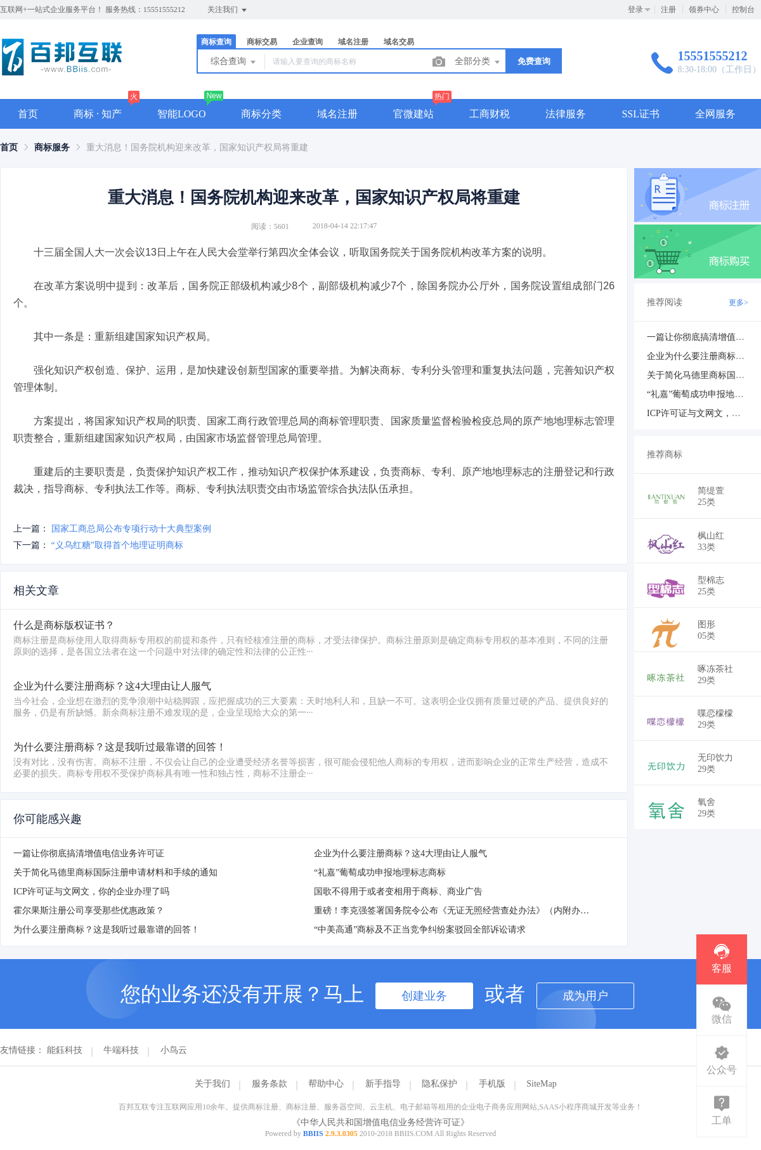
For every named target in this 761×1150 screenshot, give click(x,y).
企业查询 (307, 41)
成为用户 (585, 996)
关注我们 (228, 10)
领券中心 (704, 9)
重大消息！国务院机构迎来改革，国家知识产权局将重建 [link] (197, 147)
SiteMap (541, 1083)
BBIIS (313, 1133)
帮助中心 (326, 1083)
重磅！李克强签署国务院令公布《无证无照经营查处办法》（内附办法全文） (465, 910)
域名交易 (399, 41)
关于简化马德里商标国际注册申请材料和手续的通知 (115, 872)
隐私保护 (439, 1083)
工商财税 (489, 113)
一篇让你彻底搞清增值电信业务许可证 (88, 853)
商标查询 (216, 41)
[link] (9, 147)
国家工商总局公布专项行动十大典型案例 (131, 528)
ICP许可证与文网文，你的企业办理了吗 (91, 891)
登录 (635, 9)
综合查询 (234, 62)
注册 (668, 9)
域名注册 (353, 41)
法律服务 (565, 113)
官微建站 (413, 113)
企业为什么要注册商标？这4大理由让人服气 (400, 853)
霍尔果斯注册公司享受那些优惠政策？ (88, 910)
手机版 (492, 1083)
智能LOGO (181, 113)
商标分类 (261, 113)
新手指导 (383, 1083)
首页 (28, 113)
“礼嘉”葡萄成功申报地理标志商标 (380, 872)
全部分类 (478, 62)
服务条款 (269, 1083)
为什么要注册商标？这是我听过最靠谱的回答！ (106, 929)
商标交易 (262, 41)
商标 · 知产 (98, 113)
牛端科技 (121, 1050)
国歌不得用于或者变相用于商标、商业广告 (398, 891)
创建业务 (424, 996)
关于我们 (212, 1083)
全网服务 (715, 113)
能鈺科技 (64, 1050)
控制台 (743, 9)
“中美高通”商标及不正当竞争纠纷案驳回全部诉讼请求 (420, 929)
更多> (738, 302)
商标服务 (52, 147)
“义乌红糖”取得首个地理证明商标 (117, 545)
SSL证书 (640, 113)
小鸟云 (173, 1050)
